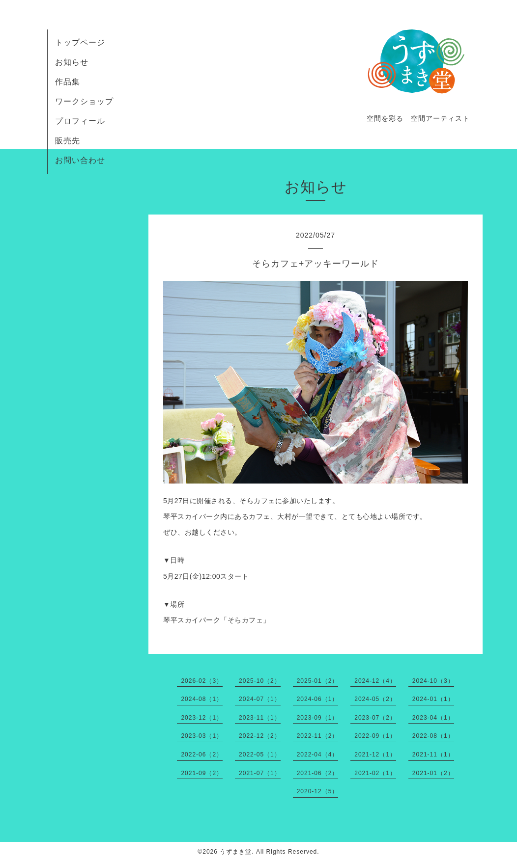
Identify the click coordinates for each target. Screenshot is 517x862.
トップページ (80, 42)
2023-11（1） (260, 717)
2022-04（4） (318, 754)
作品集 (67, 82)
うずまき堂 (236, 851)
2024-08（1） (202, 699)
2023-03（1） (202, 735)
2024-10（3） (433, 680)
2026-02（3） (202, 680)
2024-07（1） (260, 699)
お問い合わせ (80, 160)
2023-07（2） (375, 717)
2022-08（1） (433, 735)
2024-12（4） (375, 680)
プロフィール (80, 121)
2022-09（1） (375, 735)
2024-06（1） (318, 699)
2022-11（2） (318, 735)
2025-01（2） (318, 680)
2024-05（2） (375, 699)
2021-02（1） (375, 773)
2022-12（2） (260, 735)
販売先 (67, 140)
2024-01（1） (433, 699)
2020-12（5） (318, 791)
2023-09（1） (318, 717)
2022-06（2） (202, 754)
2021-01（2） (433, 773)
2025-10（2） (260, 680)
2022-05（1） (260, 754)
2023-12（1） (202, 717)
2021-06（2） (318, 773)
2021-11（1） (433, 754)
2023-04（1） (433, 717)
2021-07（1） (260, 773)
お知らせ (71, 62)
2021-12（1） (375, 754)
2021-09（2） (202, 773)
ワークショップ (84, 101)
